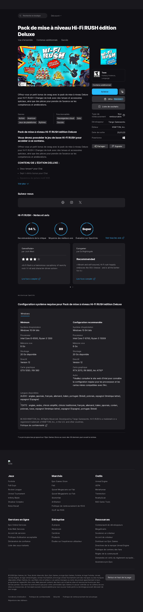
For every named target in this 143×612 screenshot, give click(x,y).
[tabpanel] (71, 351)
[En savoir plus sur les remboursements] (124, 115)
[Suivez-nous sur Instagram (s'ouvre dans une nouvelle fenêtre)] (71, 203)
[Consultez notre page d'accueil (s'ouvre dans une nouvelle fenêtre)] (63, 203)
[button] (53, 183)
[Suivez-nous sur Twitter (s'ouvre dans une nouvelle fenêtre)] (80, 203)
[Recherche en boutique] (20, 15)
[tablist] (71, 313)
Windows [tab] (25, 313)
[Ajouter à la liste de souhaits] (108, 106)
